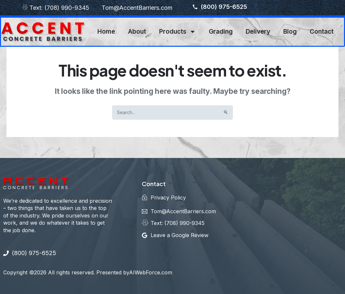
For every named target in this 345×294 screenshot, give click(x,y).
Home (106, 31)
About (137, 31)
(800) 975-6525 (219, 7)
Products (177, 31)
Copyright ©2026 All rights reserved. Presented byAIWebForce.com (87, 272)
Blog (290, 31)
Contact (322, 31)
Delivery (258, 31)
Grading (221, 31)
